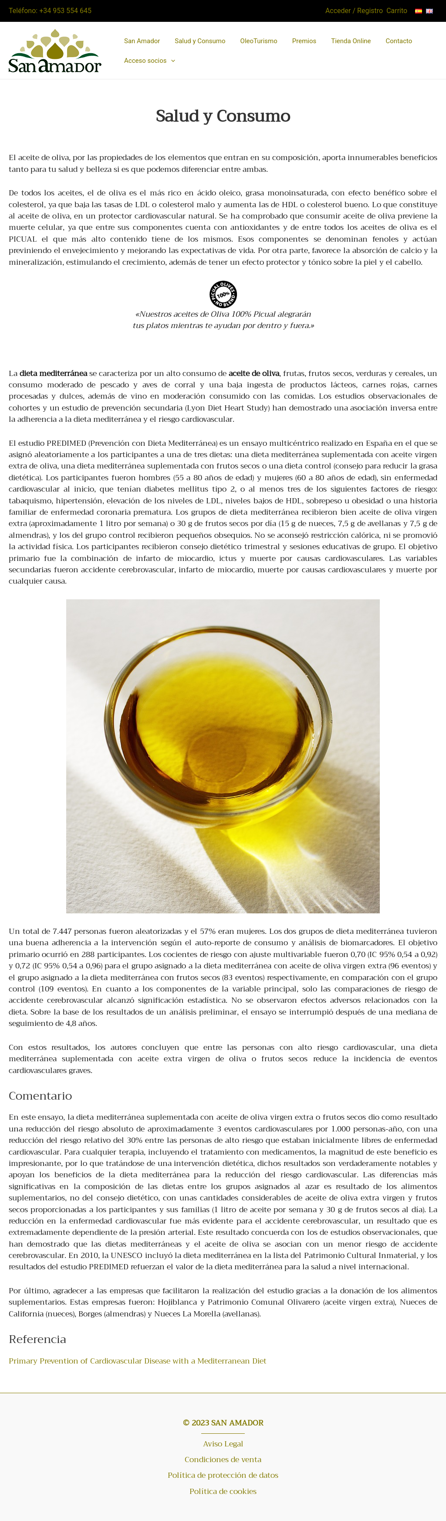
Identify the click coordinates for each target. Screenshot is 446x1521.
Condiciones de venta (223, 1459)
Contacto (399, 41)
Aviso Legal (223, 1443)
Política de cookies (223, 1491)
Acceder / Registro (354, 11)
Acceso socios (149, 60)
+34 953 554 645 (65, 11)
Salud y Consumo (200, 41)
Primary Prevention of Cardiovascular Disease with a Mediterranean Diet (138, 1360)
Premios (304, 41)
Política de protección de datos (223, 1475)
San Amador (142, 41)
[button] (171, 60)
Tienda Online (351, 41)
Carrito (396, 11)
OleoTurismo (258, 41)
